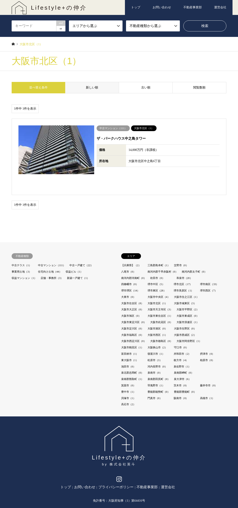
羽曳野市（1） (156, 368)
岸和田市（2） (182, 336)
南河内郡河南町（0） (133, 260)
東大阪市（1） (129, 342)
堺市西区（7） (208, 273)
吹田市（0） (157, 260)
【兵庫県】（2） (131, 247)
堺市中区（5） (156, 266)
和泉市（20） (184, 260)
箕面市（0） (128, 368)
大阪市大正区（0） (132, 292)
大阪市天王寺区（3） (160, 292)
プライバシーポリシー (115, 470)
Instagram (119, 463)
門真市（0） (155, 380)
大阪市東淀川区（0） (133, 304)
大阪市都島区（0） (161, 323)
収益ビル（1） (74, 254)
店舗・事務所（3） (52, 260)
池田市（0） (128, 349)
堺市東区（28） (157, 273)
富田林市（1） (129, 336)
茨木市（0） (181, 368)
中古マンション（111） (51, 247)
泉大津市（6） (182, 361)
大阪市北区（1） (157, 285)
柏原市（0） (207, 342)
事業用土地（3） (21, 254)
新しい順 (92, 87)
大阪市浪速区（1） (188, 304)
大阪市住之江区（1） (186, 279)
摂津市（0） (207, 336)
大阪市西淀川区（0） (133, 323)
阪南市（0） (181, 380)
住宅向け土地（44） (50, 254)
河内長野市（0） (157, 349)
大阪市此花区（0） (161, 304)
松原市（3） (155, 342)
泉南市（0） (155, 355)
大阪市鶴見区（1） (132, 330)
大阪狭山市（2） (157, 330)
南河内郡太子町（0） (194, 254)
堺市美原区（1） (183, 273)
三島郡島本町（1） (159, 247)
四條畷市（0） (129, 266)
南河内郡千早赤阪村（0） (163, 254)
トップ (135, 7)
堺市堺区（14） (130, 273)
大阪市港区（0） (157, 311)
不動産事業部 (192, 7)
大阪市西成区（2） (185, 317)
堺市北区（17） (183, 266)
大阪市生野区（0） (185, 311)
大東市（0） (128, 279)
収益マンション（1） (24, 260)
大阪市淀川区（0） (132, 311)
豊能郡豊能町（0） (185, 374)
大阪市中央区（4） (159, 279)
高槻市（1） (207, 380)
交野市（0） (181, 247)
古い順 (145, 87)
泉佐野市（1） (182, 349)
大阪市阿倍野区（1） (189, 323)
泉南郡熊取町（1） (132, 361)
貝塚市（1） (128, 380)
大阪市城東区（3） (185, 285)
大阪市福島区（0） (132, 317)
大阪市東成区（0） (188, 298)
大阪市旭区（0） (131, 298)
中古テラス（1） (21, 247)
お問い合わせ (162, 7)
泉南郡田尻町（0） (159, 361)
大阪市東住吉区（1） (160, 298)
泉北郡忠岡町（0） (132, 355)
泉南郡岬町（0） (184, 355)
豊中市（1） (128, 374)
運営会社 (220, 7)
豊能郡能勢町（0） (159, 374)
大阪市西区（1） (157, 317)
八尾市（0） (128, 254)
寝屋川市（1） (156, 336)
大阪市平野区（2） (188, 292)
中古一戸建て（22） (81, 247)
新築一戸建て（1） (78, 260)
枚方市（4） (181, 342)
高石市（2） (128, 387)
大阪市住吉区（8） (132, 285)
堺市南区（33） (209, 266)
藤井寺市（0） (208, 368)
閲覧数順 (199, 87)
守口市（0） (181, 330)
